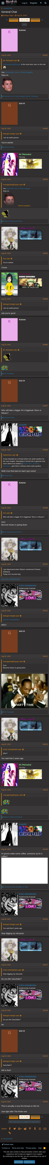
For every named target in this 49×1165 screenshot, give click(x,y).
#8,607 (45, 406)
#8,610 (45, 564)
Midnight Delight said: (11, 134)
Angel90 (23, 425)
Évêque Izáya (8, 15)
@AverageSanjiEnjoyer (12, 64)
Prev (13, 20)
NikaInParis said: (9, 455)
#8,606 (45, 345)
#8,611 (45, 611)
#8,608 (45, 450)
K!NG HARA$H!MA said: (12, 749)
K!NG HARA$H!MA (27, 585)
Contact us (6, 1148)
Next (35, 20)
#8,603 (45, 179)
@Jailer (36, 464)
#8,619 (45, 1056)
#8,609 (45, 508)
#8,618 (45, 1010)
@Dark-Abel (27, 464)
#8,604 (45, 253)
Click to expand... (24, 206)
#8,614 (45, 790)
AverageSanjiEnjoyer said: (13, 185)
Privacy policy (31, 1148)
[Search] (45, 3)
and (21, 96)
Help (40, 1148)
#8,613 (45, 744)
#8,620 (45, 1102)
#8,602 (45, 128)
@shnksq (6, 466)
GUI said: (6, 259)
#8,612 (45, 656)
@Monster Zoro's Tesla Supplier (19, 72)
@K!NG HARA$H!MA (10, 579)
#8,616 (45, 919)
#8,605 (45, 299)
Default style (7, 1144)
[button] (3, 3)
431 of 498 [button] (24, 20)
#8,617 (45, 965)
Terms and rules (18, 1148)
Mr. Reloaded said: (10, 60)
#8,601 (45, 55)
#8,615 (45, 849)
